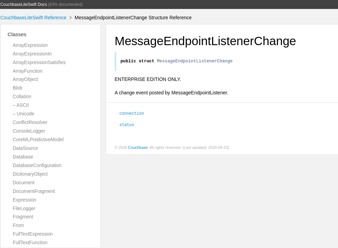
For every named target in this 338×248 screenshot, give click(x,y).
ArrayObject (25, 79)
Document (23, 182)
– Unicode (23, 113)
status (126, 125)
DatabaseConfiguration (37, 165)
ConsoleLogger (29, 131)
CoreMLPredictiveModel (38, 139)
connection (131, 114)
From (18, 225)
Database (23, 156)
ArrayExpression (30, 45)
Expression (24, 200)
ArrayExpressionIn (32, 53)
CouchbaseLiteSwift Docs (23, 4)
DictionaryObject (30, 174)
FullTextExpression (33, 234)
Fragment (23, 216)
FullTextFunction (30, 242)
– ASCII (21, 105)
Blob (17, 88)
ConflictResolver (30, 122)
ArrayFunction (27, 71)
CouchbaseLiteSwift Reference (33, 17)
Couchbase (138, 148)
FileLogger (24, 208)
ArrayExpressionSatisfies (39, 62)
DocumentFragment (34, 191)
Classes (17, 34)
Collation (22, 96)
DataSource (25, 148)
